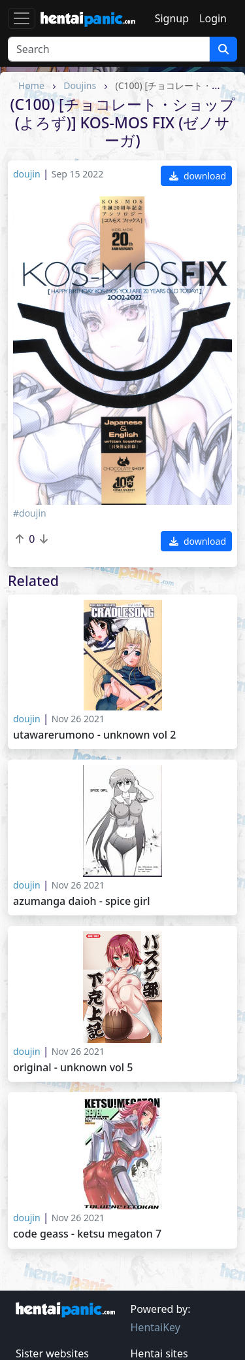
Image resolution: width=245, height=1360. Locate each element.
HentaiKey (155, 1327)
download (197, 176)
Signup (172, 18)
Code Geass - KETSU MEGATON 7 (87, 1234)
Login (213, 18)
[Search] (109, 49)
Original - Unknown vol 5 (73, 1067)
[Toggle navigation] (21, 18)
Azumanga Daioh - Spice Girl (81, 901)
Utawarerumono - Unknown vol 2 (94, 735)
